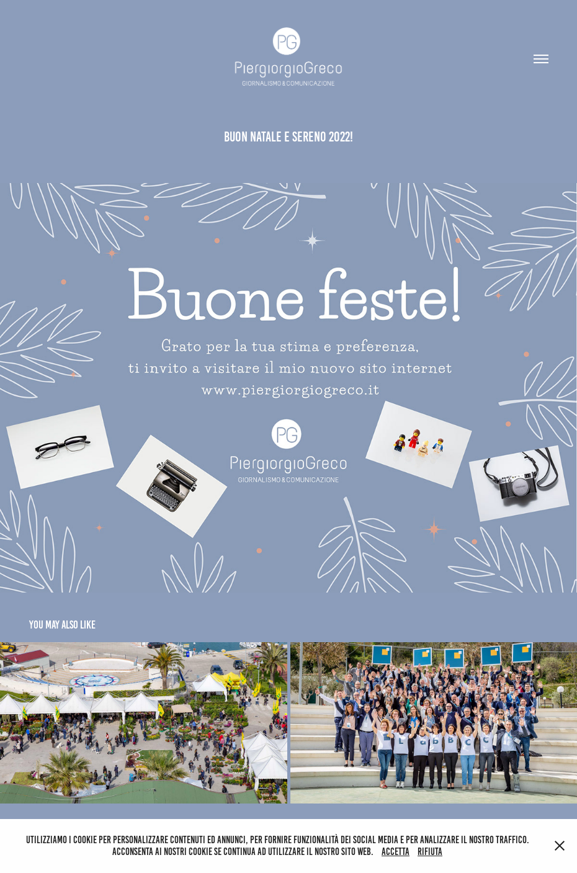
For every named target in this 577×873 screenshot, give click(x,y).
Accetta (395, 851)
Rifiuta (430, 851)
